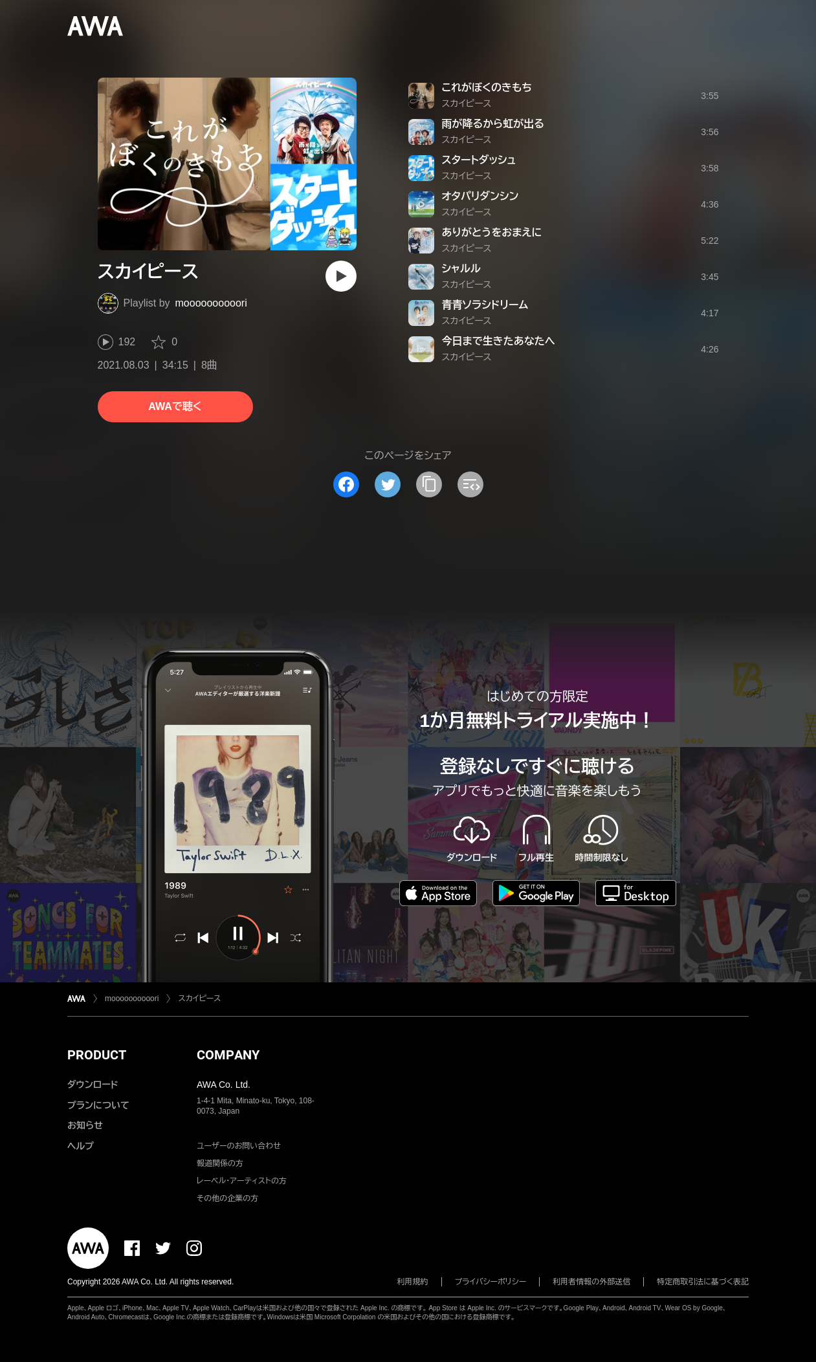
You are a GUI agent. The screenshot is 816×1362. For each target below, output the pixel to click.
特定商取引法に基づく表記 (703, 1281)
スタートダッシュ (479, 160)
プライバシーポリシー (491, 1281)
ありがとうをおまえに (492, 232)
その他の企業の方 (227, 1198)
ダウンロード (92, 1084)
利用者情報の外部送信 (591, 1281)
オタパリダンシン (480, 196)
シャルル (461, 268)
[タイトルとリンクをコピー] (429, 484)
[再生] (341, 276)
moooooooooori (211, 302)
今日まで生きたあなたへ (498, 341)
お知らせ (85, 1125)
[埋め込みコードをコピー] (470, 484)
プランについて (98, 1105)
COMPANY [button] (228, 1055)
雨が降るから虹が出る (493, 123)
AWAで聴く (174, 406)
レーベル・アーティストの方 (242, 1180)
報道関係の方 (220, 1163)
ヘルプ (80, 1146)
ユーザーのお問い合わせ (239, 1146)
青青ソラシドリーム (485, 304)
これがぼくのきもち (487, 87)
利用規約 (412, 1281)
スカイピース (467, 103)
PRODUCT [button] (96, 1055)
